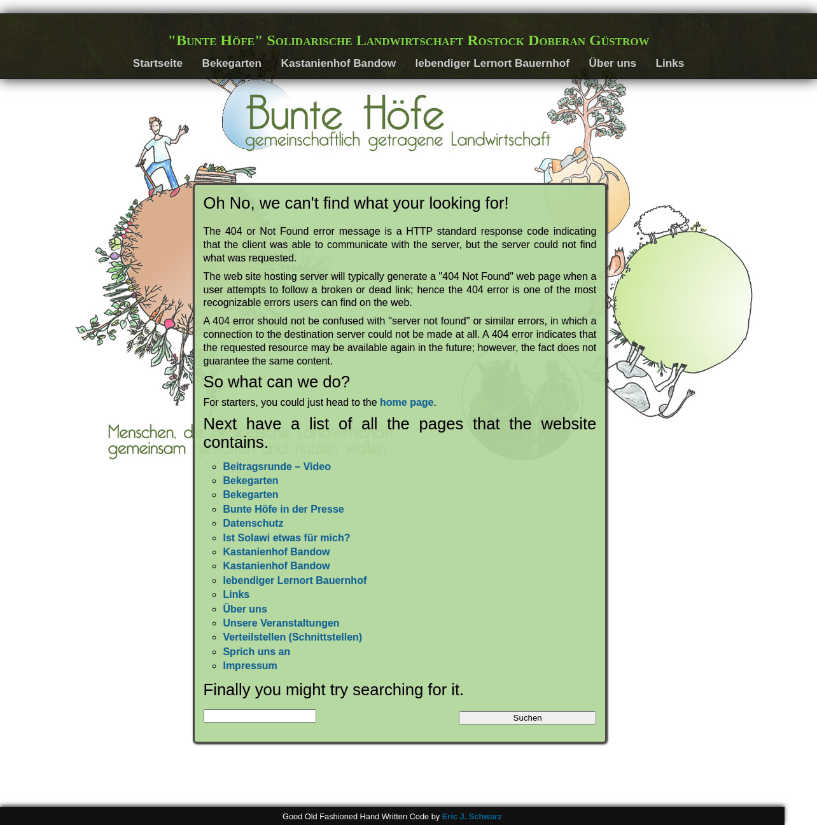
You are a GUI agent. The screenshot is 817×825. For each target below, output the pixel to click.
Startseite (158, 63)
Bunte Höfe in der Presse (283, 509)
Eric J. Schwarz (472, 816)
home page (406, 402)
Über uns (612, 63)
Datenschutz (253, 523)
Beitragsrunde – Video (277, 466)
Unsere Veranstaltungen (281, 623)
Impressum (250, 665)
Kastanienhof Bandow (338, 63)
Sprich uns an (256, 651)
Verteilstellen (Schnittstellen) (292, 637)
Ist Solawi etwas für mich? (286, 537)
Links (669, 63)
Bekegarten (232, 63)
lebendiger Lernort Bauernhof (492, 63)
